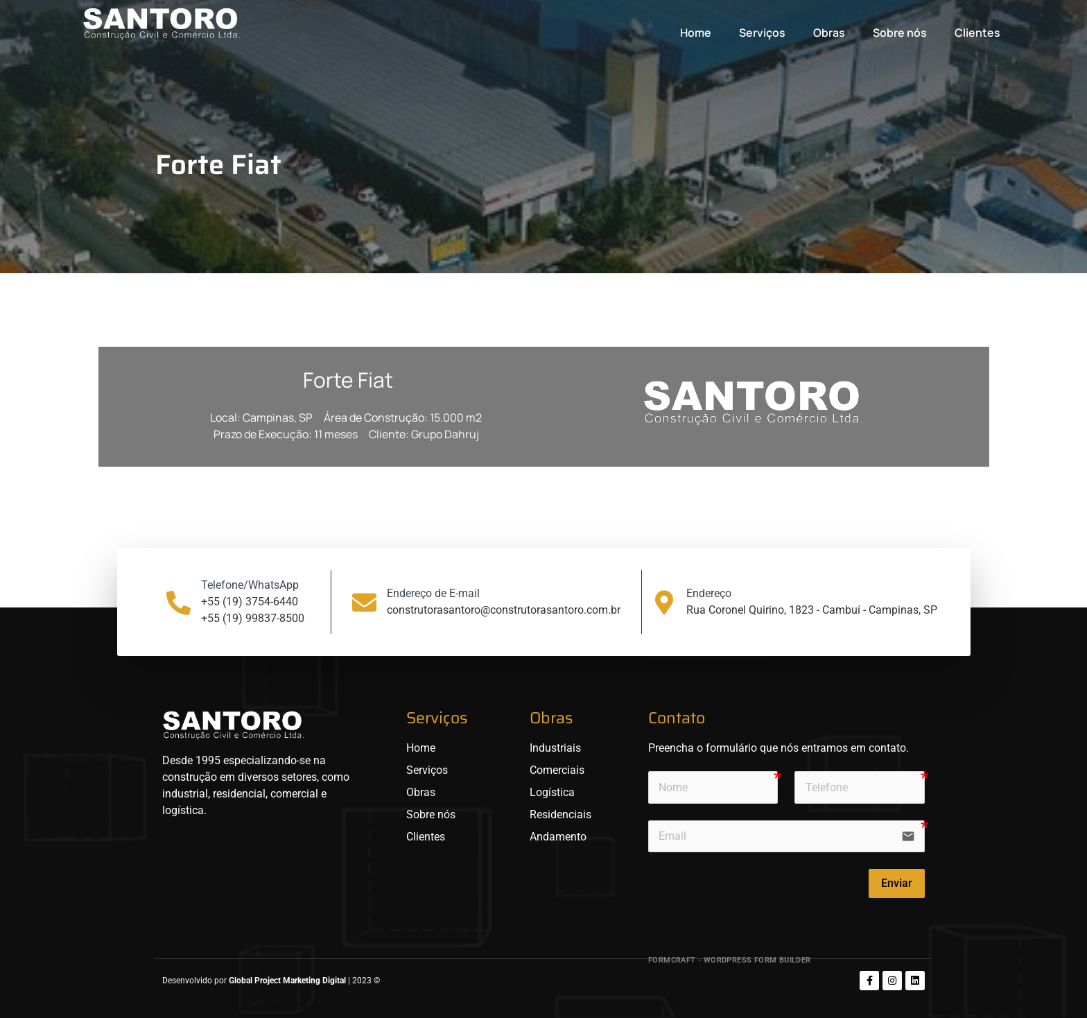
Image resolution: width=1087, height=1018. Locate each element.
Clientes (977, 32)
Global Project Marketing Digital (288, 980)
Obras (829, 32)
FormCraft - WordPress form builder (729, 960)
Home (695, 32)
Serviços (762, 32)
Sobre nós (900, 32)
